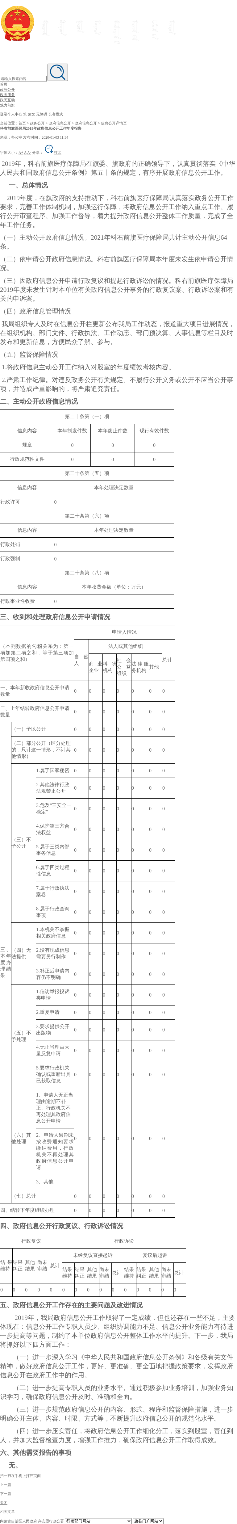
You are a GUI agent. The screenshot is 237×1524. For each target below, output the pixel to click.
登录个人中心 (11, 114)
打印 (52, 152)
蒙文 (31, 114)
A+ (21, 152)
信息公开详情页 (114, 123)
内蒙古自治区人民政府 (18, 1521)
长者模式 (55, 114)
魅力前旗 (7, 105)
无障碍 (41, 114)
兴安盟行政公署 (51, 1521)
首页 (3, 84)
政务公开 (7, 89)
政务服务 (7, 95)
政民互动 (7, 100)
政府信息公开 (60, 123)
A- (29, 152)
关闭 (3, 1503)
